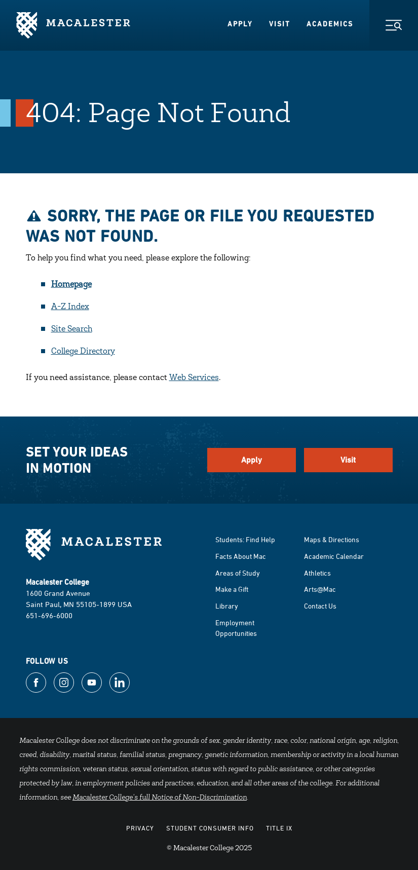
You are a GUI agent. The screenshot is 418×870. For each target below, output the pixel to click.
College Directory (83, 352)
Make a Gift (231, 589)
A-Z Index (70, 307)
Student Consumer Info (210, 828)
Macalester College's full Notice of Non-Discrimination (159, 798)
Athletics (317, 573)
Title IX (279, 828)
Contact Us (320, 605)
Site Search (71, 329)
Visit (279, 24)
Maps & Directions (331, 539)
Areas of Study (237, 573)
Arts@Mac (320, 589)
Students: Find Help (245, 539)
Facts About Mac (240, 556)
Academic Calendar (334, 556)
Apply (240, 24)
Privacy (140, 828)
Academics (330, 24)
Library (226, 605)
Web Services (194, 378)
